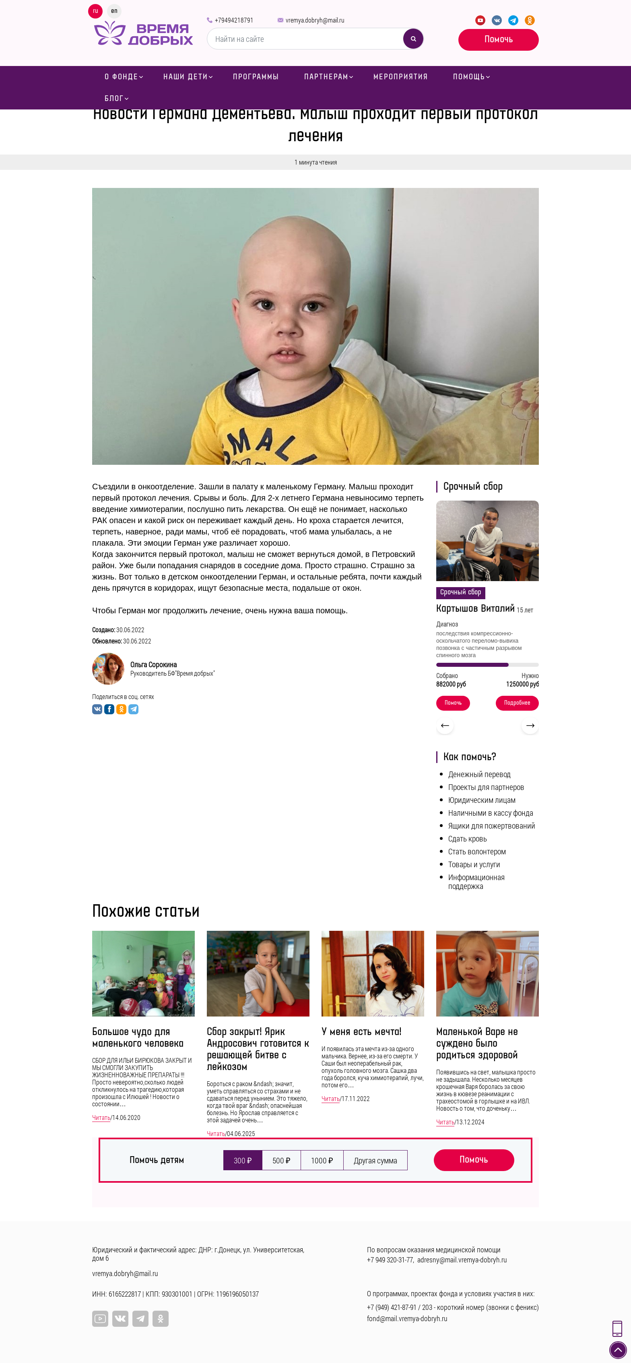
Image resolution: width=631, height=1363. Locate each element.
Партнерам (326, 76)
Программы (256, 76)
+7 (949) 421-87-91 (392, 1307)
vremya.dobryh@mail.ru (315, 20)
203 (427, 1307)
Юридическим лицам (482, 799)
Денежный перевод (479, 774)
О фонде (121, 76)
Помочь (499, 39)
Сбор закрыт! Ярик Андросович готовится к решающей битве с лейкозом (258, 1049)
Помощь (469, 76)
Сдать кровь (467, 838)
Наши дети (185, 76)
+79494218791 (234, 20)
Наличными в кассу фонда (490, 812)
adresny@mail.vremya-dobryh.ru (462, 1259)
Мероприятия (400, 76)
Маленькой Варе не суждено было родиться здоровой (477, 1043)
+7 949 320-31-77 (390, 1259)
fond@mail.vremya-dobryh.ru (407, 1318)
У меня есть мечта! (362, 1032)
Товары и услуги (474, 864)
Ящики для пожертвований (491, 825)
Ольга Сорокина (153, 664)
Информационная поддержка (476, 881)
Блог (114, 98)
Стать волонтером (477, 851)
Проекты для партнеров (486, 787)
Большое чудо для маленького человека (138, 1038)
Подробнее (517, 703)
